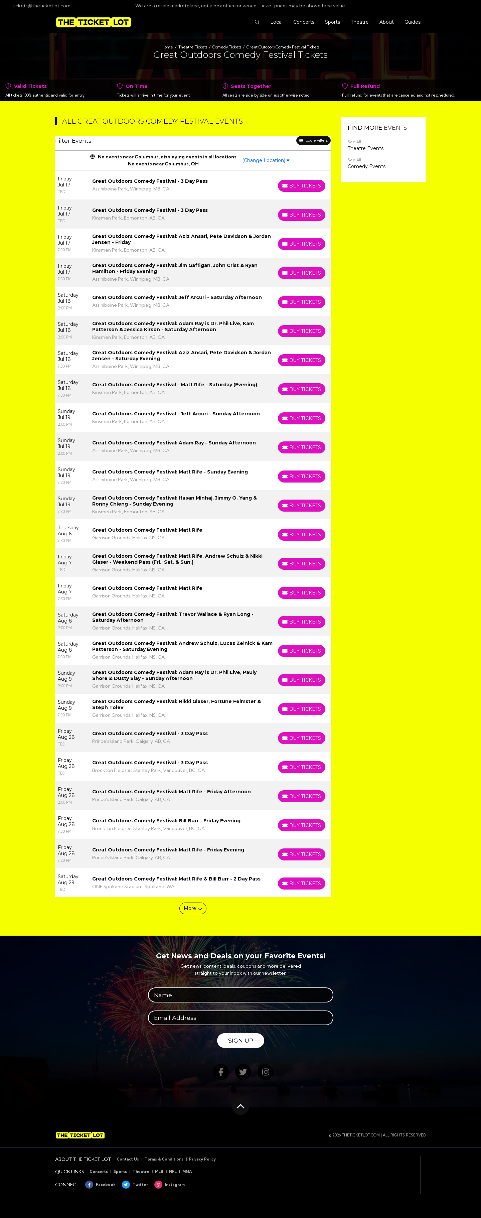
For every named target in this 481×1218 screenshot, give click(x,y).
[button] (257, 22)
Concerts (99, 1171)
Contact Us (128, 1159)
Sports (120, 1171)
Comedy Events (366, 166)
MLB (159, 1171)
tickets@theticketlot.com (37, 6)
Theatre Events (365, 148)
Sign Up (240, 1040)
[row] (193, 184)
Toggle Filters (313, 140)
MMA (187, 1171)
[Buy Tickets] (301, 186)
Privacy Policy (202, 1159)
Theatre (141, 1171)
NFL (173, 1171)
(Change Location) (266, 160)
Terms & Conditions (164, 1159)
